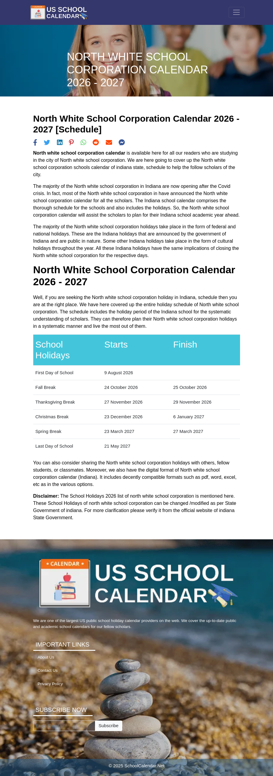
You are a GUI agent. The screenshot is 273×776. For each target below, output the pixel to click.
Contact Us (48, 670)
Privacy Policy (50, 684)
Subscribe (109, 725)
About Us (46, 657)
